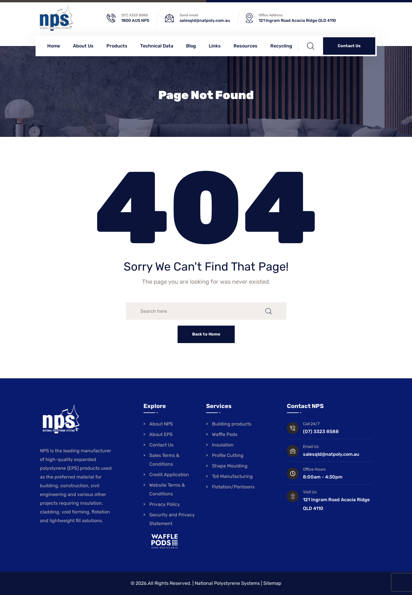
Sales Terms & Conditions (164, 460)
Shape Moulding (230, 466)
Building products (231, 424)
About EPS (161, 434)
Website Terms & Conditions (167, 489)
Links (215, 46)
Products (116, 46)
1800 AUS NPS (135, 20)
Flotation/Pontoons (233, 487)
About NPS (161, 424)
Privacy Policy (164, 504)
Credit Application (169, 474)
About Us (83, 46)
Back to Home (206, 334)
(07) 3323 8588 (134, 15)
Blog (191, 46)
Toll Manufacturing (232, 476)
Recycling (281, 46)
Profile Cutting (227, 455)
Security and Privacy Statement (172, 519)
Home (53, 46)
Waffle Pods (224, 434)
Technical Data (156, 46)
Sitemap (272, 583)
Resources (245, 46)
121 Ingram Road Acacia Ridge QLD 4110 (297, 20)
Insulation (223, 445)
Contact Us (349, 45)
